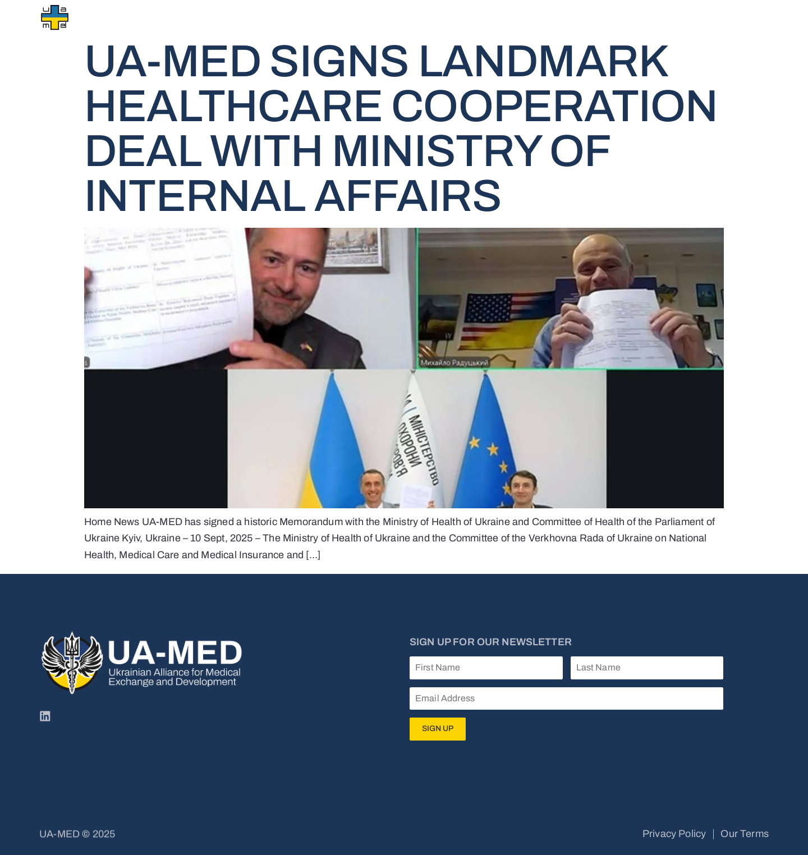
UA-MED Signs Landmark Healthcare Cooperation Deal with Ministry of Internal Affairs (401, 128)
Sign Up (437, 728)
